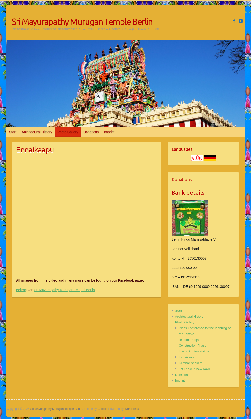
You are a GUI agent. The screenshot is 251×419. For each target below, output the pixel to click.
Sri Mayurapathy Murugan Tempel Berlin (64, 290)
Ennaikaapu (187, 357)
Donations (91, 132)
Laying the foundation (194, 351)
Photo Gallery (67, 132)
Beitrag (21, 290)
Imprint (109, 132)
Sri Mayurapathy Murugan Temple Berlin (82, 21)
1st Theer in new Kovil (194, 369)
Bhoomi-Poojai (189, 340)
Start (13, 132)
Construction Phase (192, 345)
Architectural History (37, 132)
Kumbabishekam (190, 363)
